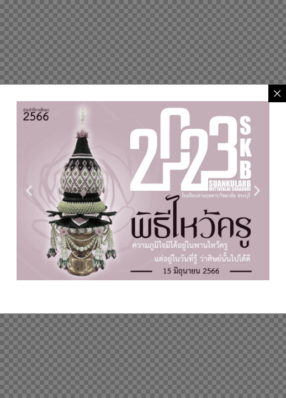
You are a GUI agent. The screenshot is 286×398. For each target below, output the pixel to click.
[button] (29, 191)
